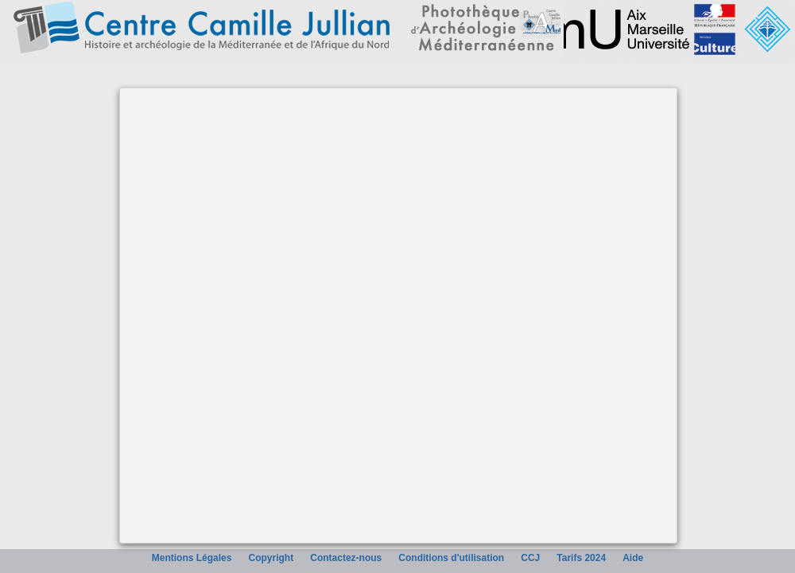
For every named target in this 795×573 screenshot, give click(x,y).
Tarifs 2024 (581, 557)
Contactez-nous (346, 557)
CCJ (530, 557)
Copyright (271, 557)
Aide (632, 557)
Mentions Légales (192, 557)
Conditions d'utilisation (451, 557)
